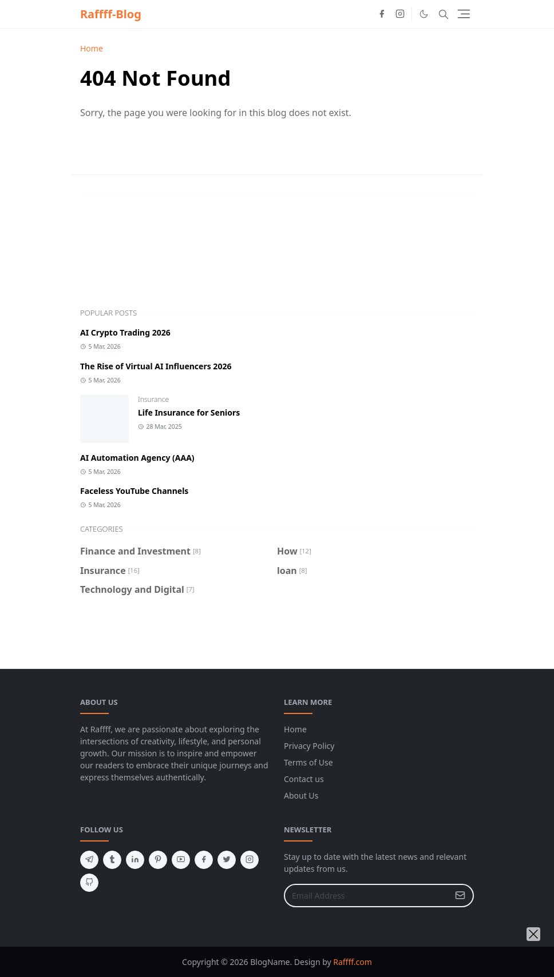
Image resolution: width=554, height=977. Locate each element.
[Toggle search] (443, 14)
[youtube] (181, 860)
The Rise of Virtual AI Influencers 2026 (155, 366)
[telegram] (89, 860)
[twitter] (226, 860)
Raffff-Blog (110, 14)
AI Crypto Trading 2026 (125, 332)
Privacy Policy (309, 745)
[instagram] (400, 14)
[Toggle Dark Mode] (423, 14)
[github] (89, 883)
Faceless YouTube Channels (134, 490)
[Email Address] (366, 895)
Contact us (304, 778)
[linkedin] (135, 860)
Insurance (153, 399)
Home (295, 729)
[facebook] (382, 14)
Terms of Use (308, 762)
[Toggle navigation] (464, 14)
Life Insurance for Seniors (189, 412)
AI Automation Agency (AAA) (137, 457)
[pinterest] (158, 860)
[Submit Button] (460, 895)
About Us (301, 795)
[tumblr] (112, 860)
